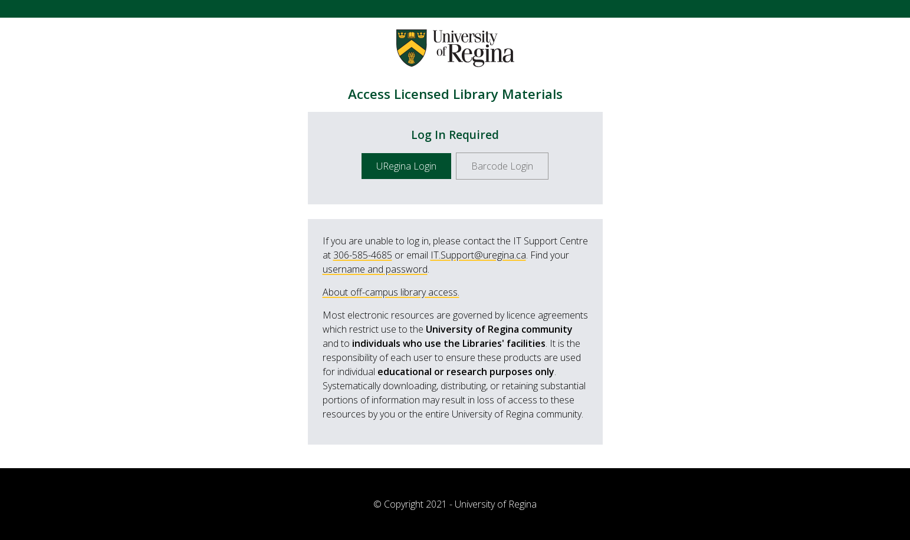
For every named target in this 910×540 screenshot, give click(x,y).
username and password (375, 269)
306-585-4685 (362, 255)
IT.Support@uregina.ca (478, 255)
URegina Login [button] (406, 166)
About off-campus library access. (391, 292)
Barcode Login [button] (502, 166)
